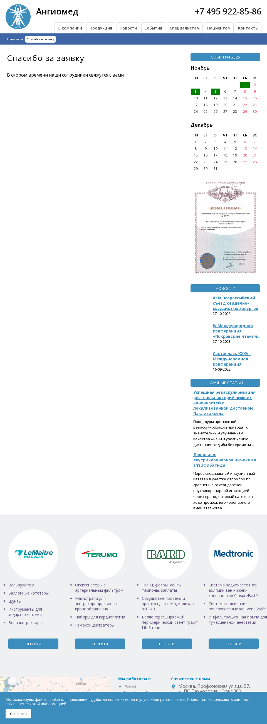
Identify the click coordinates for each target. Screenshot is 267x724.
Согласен (18, 713)
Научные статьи (225, 382)
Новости (128, 28)
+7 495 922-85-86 (228, 11)
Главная (13, 39)
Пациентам (219, 28)
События (153, 28)
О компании (70, 28)
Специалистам (185, 28)
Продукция (101, 28)
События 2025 (225, 57)
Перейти (33, 643)
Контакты (248, 28)
